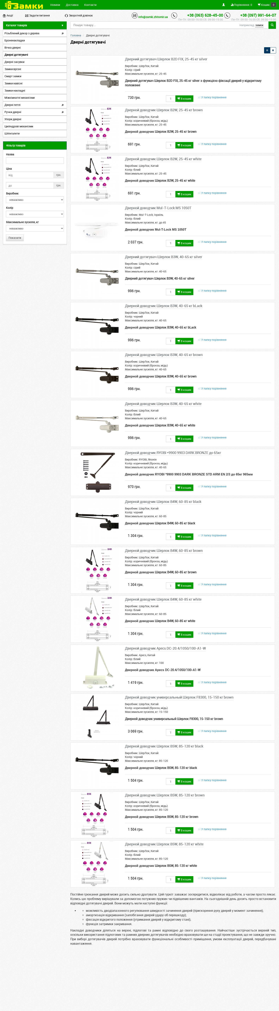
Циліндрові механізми (18, 126)
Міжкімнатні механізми (19, 97)
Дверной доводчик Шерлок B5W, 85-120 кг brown (165, 795)
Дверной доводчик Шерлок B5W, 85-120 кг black (164, 746)
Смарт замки (12, 76)
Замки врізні (12, 69)
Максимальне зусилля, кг (22, 222)
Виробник (12, 193)
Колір (9, 208)
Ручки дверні (12, 112)
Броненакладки (14, 40)
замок (259, 25)
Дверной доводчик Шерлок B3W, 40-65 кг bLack (163, 305)
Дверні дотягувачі (16, 54)
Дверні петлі (12, 105)
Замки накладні (14, 90)
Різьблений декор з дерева (21, 33)
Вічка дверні (12, 47)
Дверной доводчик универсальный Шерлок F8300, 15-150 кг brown (179, 697)
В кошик (184, 98)
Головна (76, 35)
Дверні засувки (14, 62)
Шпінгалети (12, 133)
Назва (10, 154)
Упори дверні (12, 119)
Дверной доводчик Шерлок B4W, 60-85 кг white (163, 599)
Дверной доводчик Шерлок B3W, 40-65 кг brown (164, 354)
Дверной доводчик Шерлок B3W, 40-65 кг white (163, 403)
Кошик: (267, 5)
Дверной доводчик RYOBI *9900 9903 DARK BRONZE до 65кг (173, 452)
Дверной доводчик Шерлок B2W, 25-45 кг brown (164, 110)
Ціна (9, 168)
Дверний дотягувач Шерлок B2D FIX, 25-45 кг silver (166, 59)
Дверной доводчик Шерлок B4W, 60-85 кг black (163, 501)
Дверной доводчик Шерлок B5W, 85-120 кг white (164, 844)
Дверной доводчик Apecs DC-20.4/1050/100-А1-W (165, 648)
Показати (15, 238)
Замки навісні (13, 83)
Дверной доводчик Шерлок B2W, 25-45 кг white (163, 159)
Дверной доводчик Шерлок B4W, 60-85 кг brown (164, 550)
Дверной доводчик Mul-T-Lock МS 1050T (158, 207)
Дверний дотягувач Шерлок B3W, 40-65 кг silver (163, 256)
